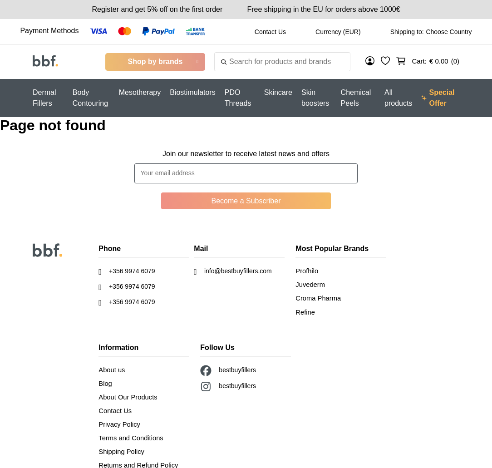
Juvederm (309, 283)
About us (110, 367)
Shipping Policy (120, 446)
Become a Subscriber (246, 201)
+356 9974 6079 (126, 271)
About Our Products (126, 393)
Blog (104, 380)
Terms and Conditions (129, 433)
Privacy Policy (118, 420)
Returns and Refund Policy (136, 459)
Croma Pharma (317, 297)
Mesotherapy (140, 92)
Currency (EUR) (338, 31)
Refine (304, 310)
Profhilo (306, 270)
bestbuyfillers (228, 368)
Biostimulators (192, 92)
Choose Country (449, 31)
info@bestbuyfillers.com (232, 271)
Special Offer (437, 98)
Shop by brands (155, 61)
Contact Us (270, 31)
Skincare (278, 92)
